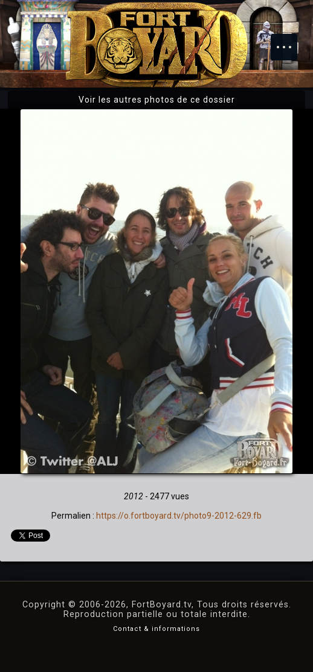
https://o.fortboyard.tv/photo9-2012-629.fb (179, 515)
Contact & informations (156, 629)
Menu (290, 41)
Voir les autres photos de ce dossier (157, 99)
